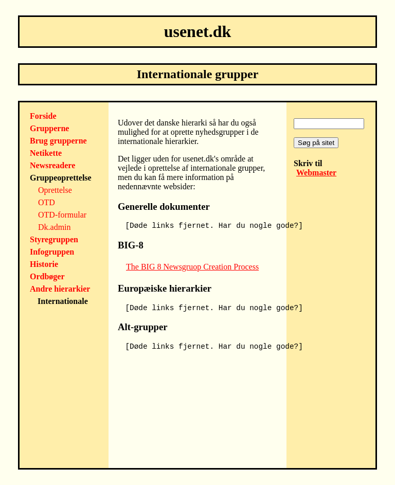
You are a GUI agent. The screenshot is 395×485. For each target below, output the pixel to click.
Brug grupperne (58, 140)
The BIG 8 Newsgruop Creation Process (192, 266)
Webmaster (316, 172)
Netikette (46, 153)
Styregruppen (54, 239)
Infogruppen (52, 251)
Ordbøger (47, 276)
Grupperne (49, 128)
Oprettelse (55, 190)
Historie (44, 264)
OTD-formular (62, 214)
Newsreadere (52, 165)
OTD (46, 202)
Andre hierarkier (60, 288)
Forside (43, 116)
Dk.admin (54, 227)
